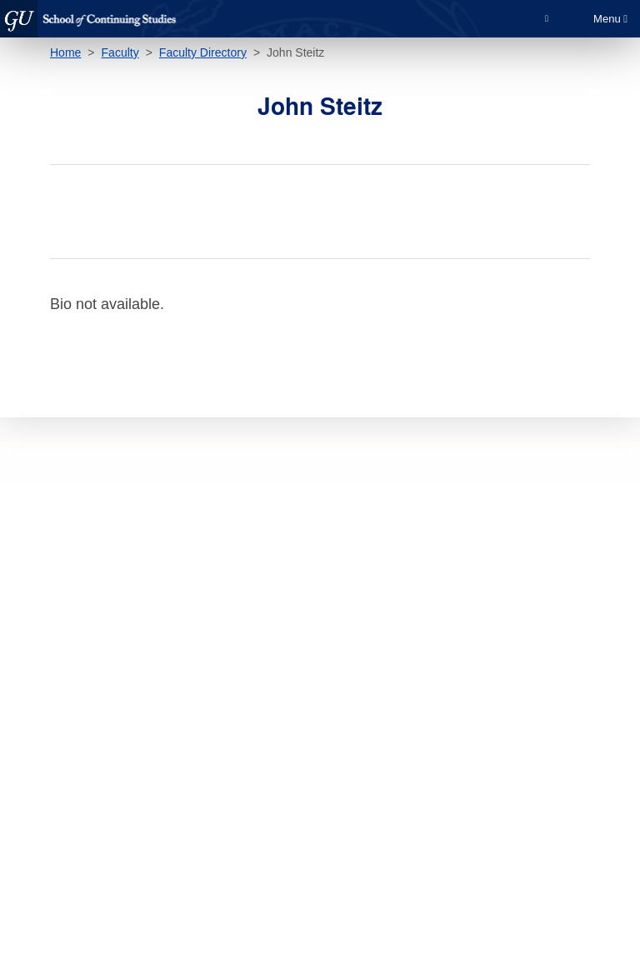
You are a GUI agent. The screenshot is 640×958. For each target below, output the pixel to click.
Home (65, 52)
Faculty (120, 52)
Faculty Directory (203, 52)
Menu (610, 18)
